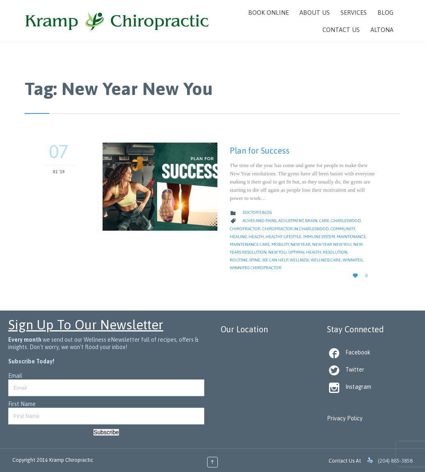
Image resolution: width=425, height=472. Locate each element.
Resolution (335, 252)
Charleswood (346, 220)
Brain (311, 220)
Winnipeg (353, 260)
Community (343, 229)
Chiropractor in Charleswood (295, 229)
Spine (254, 260)
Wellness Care (326, 260)
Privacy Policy (345, 418)
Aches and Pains (259, 220)
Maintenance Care (250, 244)
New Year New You (332, 244)
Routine (239, 260)
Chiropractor (245, 229)
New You (277, 252)
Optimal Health (304, 252)
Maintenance (351, 236)
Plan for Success (260, 150)
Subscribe (106, 432)
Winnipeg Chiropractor (255, 268)
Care (324, 220)
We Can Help (275, 260)
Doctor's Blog (257, 212)
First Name (22, 404)
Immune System (319, 236)
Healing (238, 236)
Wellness (299, 260)
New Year (300, 244)
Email (15, 375)
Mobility (280, 244)
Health (256, 236)
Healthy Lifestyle (283, 236)
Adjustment (291, 220)
